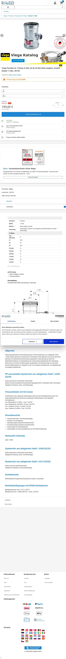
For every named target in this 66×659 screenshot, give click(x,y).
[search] (38, 7)
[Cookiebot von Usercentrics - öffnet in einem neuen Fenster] (56, 316)
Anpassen (33, 341)
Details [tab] (33, 321)
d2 (3, 89)
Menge (57, 102)
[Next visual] (64, 35)
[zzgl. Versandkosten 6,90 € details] (63, 126)
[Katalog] (8, 7)
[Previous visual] (1, 35)
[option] (33, 500)
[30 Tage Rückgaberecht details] (63, 132)
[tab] (33, 201)
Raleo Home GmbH (15, 75)
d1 (3, 94)
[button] (55, 2)
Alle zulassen (54, 341)
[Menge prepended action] (53, 105)
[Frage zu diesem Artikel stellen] (63, 137)
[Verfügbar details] (63, 121)
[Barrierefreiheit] (32, 647)
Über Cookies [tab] (54, 321)
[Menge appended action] (63, 105)
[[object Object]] (33, 57)
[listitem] (33, 121)
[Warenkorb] (61, 2)
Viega (11, 189)
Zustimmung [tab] (11, 321)
